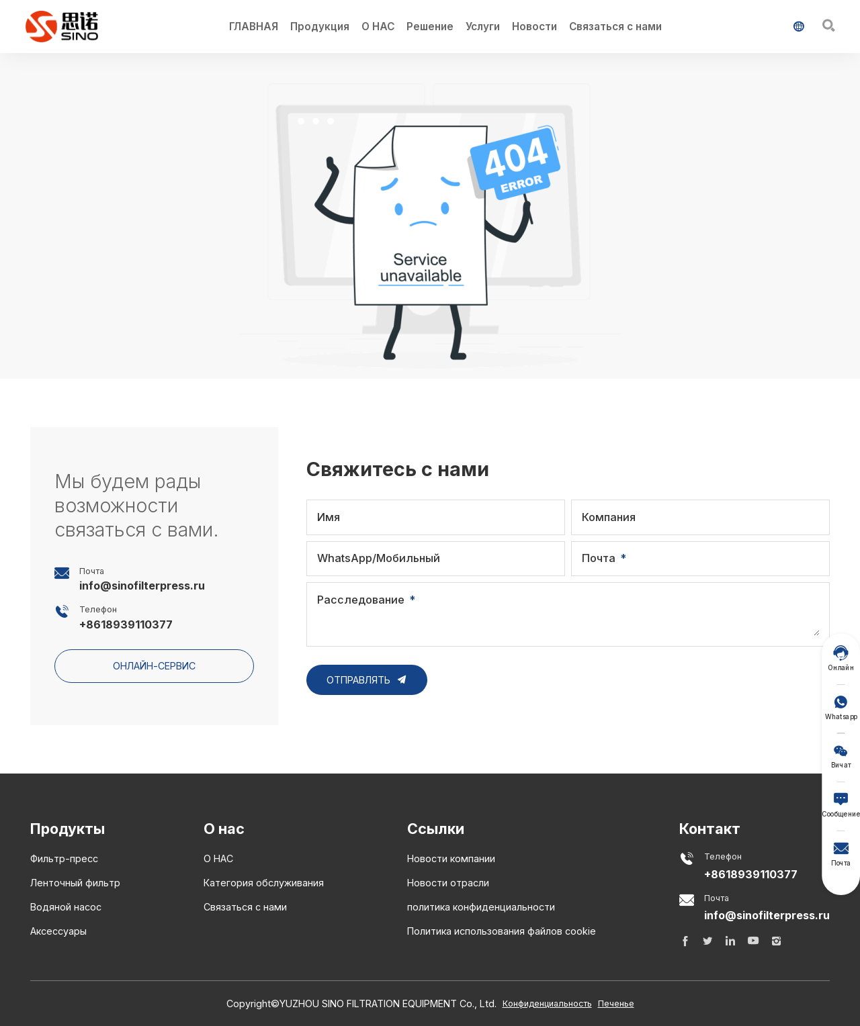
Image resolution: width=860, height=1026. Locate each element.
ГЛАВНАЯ (253, 26)
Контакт (709, 828)
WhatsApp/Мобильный (378, 558)
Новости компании (451, 858)
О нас (224, 828)
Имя (328, 517)
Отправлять (367, 679)
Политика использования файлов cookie (501, 931)
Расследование (360, 599)
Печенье (616, 1003)
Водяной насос (65, 907)
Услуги (483, 26)
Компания (609, 517)
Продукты (67, 828)
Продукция (319, 26)
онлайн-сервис (154, 665)
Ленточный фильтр (75, 882)
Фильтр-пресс (64, 858)
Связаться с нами (615, 26)
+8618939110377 (126, 624)
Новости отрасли (448, 882)
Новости (534, 26)
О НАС (377, 26)
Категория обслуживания (264, 882)
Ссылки (435, 828)
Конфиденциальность (547, 1003)
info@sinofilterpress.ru (142, 585)
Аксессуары (58, 931)
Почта (598, 558)
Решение (430, 26)
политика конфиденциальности (481, 907)
